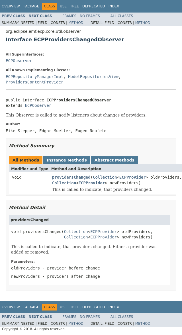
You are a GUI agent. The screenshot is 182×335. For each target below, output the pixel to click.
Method (75, 23)
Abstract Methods (114, 160)
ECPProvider (132, 177)
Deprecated (93, 6)
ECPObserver (19, 60)
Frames (70, 16)
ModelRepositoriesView (93, 76)
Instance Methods (67, 160)
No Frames (90, 16)
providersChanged (71, 177)
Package (31, 6)
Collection (105, 177)
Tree (74, 6)
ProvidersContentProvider (34, 82)
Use (63, 6)
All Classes (122, 16)
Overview (11, 6)
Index (114, 6)
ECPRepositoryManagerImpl (34, 76)
